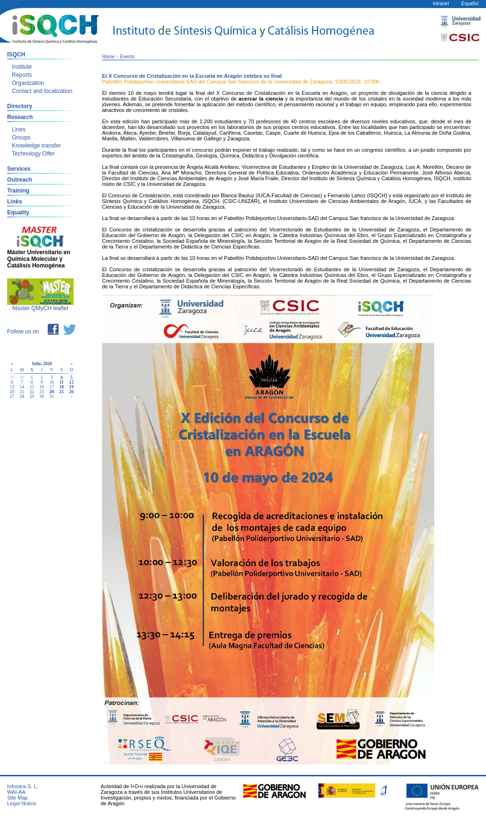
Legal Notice (21, 803)
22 (31, 391)
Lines (19, 129)
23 (41, 391)
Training (18, 190)
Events (127, 56)
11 (61, 382)
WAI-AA (16, 792)
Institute (22, 67)
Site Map (17, 798)
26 (71, 391)
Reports (22, 75)
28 (22, 396)
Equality (18, 212)
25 (61, 391)
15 (31, 387)
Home (108, 56)
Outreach (19, 179)
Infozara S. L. (22, 786)
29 (31, 396)
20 (12, 391)
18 (61, 387)
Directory (19, 106)
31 (51, 396)
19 (71, 387)
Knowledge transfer (36, 145)
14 (22, 387)
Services (18, 169)
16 (41, 387)
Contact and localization (42, 91)
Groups (21, 137)
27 (12, 396)
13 (12, 387)
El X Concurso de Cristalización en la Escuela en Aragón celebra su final (192, 76)
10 (51, 382)
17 (51, 387)
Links (14, 201)
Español (469, 3)
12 (71, 382)
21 (22, 391)
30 (41, 396)
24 (51, 391)
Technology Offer (33, 153)
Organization (28, 83)
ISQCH (16, 54)
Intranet (441, 3)
